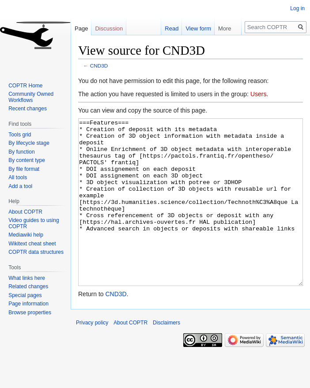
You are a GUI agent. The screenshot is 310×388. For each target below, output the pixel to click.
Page (81, 28)
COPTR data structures (36, 252)
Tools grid (19, 135)
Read (167, 28)
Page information (28, 304)
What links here (26, 278)
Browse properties (29, 312)
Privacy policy (92, 356)
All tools (17, 177)
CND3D (99, 65)
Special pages (25, 295)
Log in (297, 8)
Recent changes (27, 108)
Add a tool (20, 186)
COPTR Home (25, 86)
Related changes (28, 286)
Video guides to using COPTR (33, 223)
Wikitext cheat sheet (32, 244)
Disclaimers (166, 356)
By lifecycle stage (28, 143)
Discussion (109, 28)
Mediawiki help (25, 235)
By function (21, 152)
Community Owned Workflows (30, 97)
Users (258, 94)
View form (194, 28)
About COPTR (25, 212)
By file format (23, 169)
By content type (26, 160)
